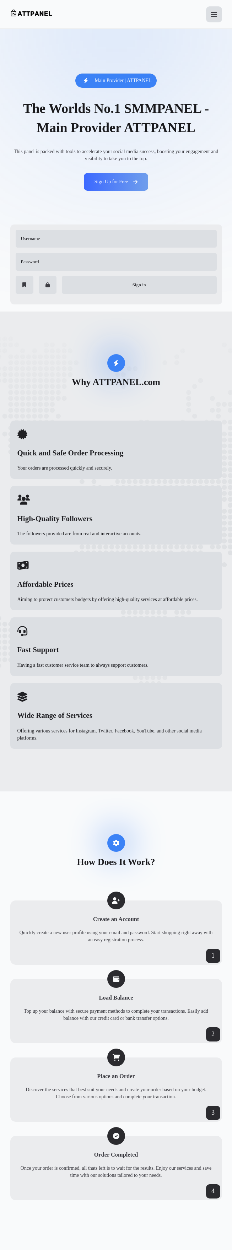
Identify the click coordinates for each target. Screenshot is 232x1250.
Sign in (139, 284)
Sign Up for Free (116, 181)
